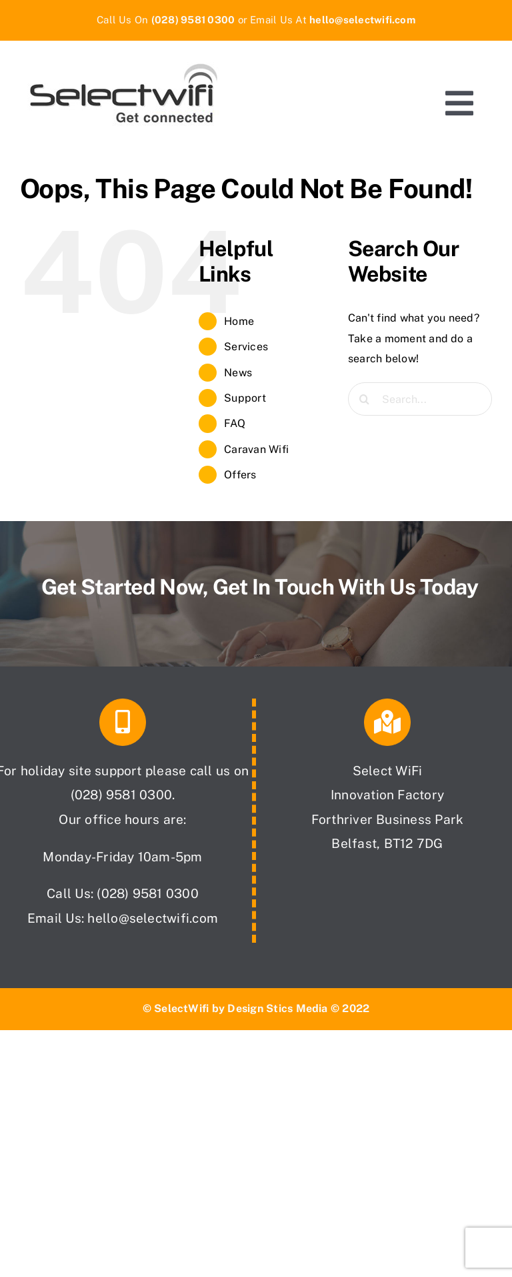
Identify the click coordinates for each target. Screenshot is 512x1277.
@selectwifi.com (169, 918)
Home (239, 321)
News (238, 372)
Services (246, 346)
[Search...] (420, 399)
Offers (240, 474)
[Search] (364, 399)
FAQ (234, 423)
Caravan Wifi (256, 449)
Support (245, 398)
